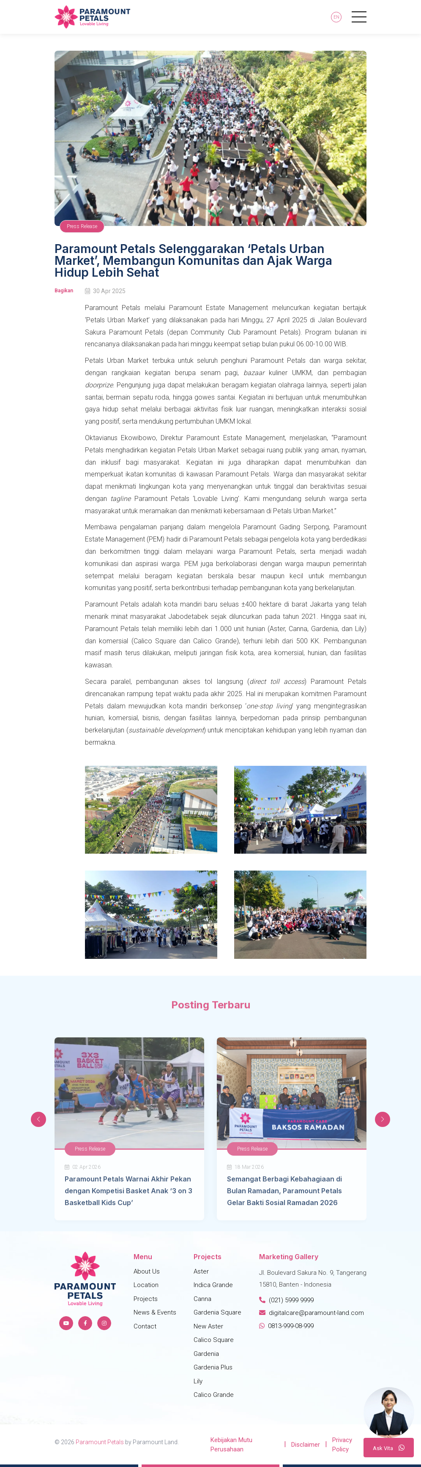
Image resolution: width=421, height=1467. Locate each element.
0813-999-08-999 (286, 1326)
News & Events (155, 1312)
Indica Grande (213, 1285)
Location (146, 1285)
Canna (202, 1299)
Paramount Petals (100, 1442)
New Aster (208, 1326)
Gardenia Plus (213, 1367)
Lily (198, 1381)
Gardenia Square (217, 1312)
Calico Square (214, 1340)
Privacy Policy (342, 1444)
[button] (382, 1119)
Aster (201, 1271)
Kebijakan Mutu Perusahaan (231, 1444)
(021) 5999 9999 (286, 1300)
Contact (145, 1326)
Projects (146, 1299)
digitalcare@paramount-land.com (311, 1313)
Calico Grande (214, 1395)
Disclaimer (305, 1444)
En (336, 17)
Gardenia (206, 1354)
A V (389, 1448)
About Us (147, 1271)
